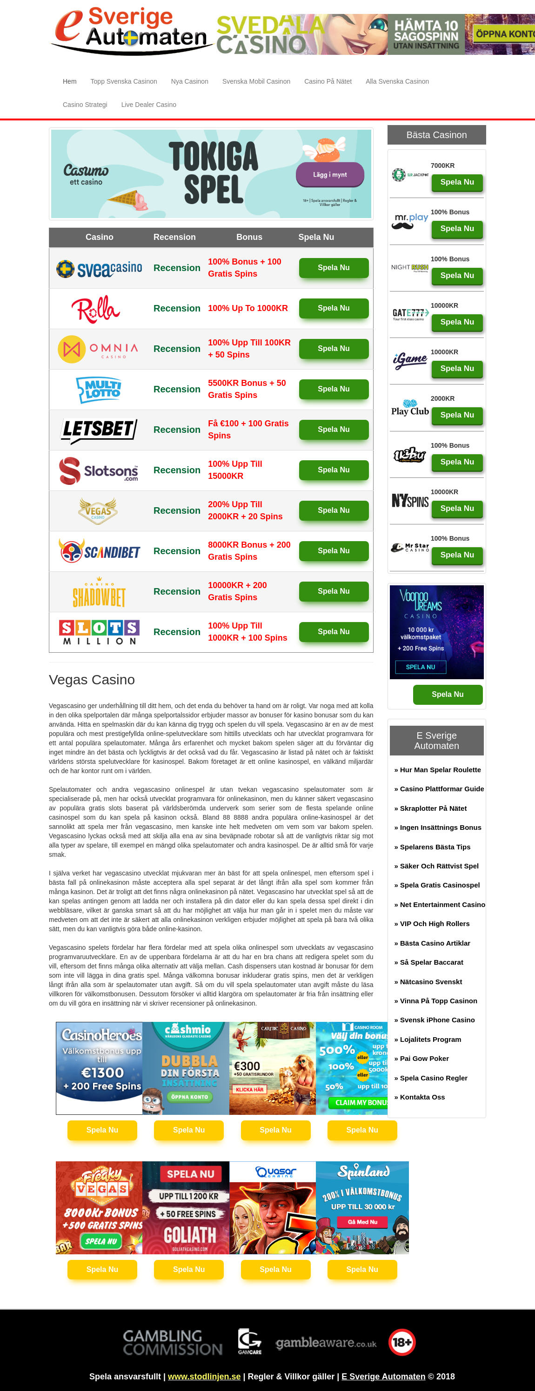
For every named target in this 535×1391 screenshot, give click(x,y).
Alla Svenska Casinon (397, 81)
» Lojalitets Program (428, 1039)
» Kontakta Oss (420, 1097)
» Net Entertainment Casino (440, 904)
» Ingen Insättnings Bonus (438, 827)
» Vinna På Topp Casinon (436, 1001)
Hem (73, 80)
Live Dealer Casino (148, 104)
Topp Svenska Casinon (124, 81)
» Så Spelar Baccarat (429, 962)
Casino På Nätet (328, 81)
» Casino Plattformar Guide (439, 789)
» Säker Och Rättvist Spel (437, 866)
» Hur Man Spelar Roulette (438, 770)
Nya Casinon (189, 81)
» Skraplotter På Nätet (431, 808)
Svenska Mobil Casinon (256, 81)
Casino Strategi (85, 104)
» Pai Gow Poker (422, 1058)
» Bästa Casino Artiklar (433, 943)
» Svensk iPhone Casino (435, 1020)
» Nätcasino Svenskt (428, 982)
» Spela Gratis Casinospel (437, 885)
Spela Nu (333, 268)
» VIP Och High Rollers (432, 923)
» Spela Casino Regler (431, 1078)
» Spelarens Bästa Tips (433, 847)
